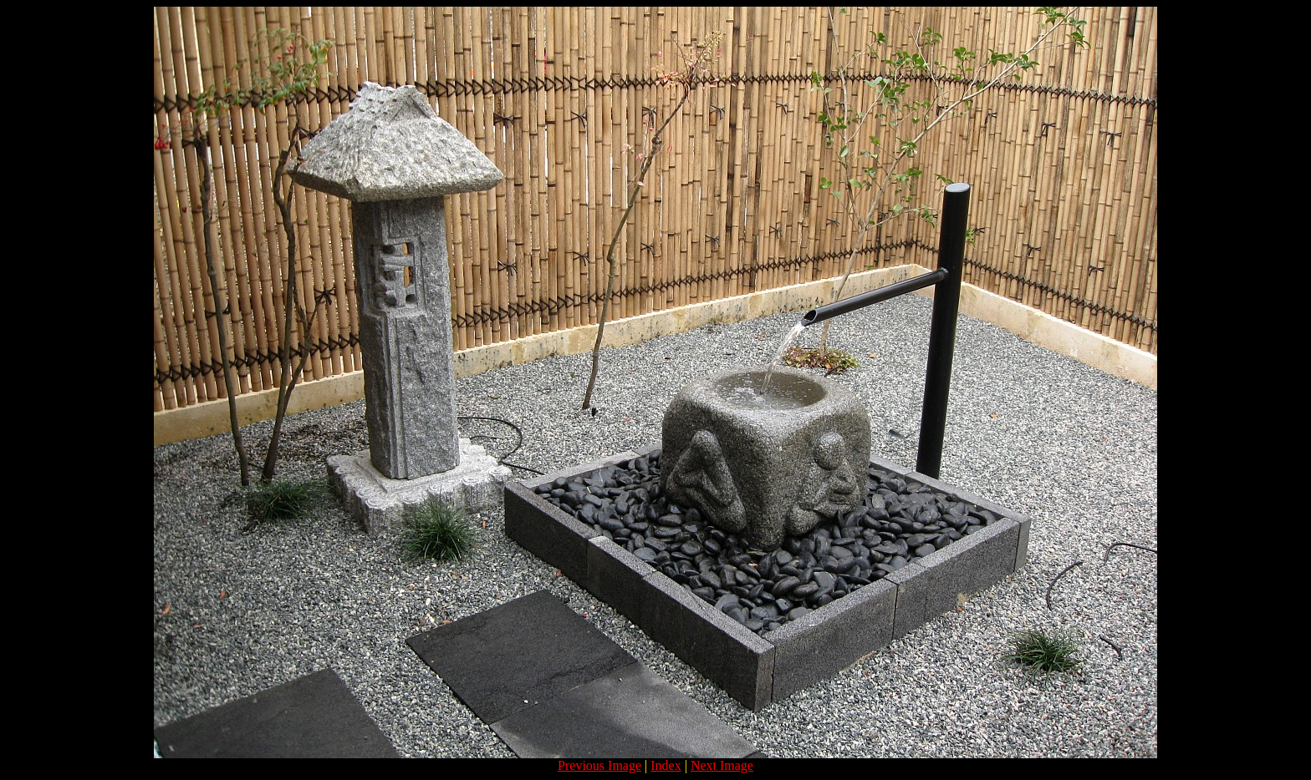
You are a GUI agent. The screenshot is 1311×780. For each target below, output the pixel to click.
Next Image (722, 765)
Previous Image (599, 765)
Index (665, 765)
